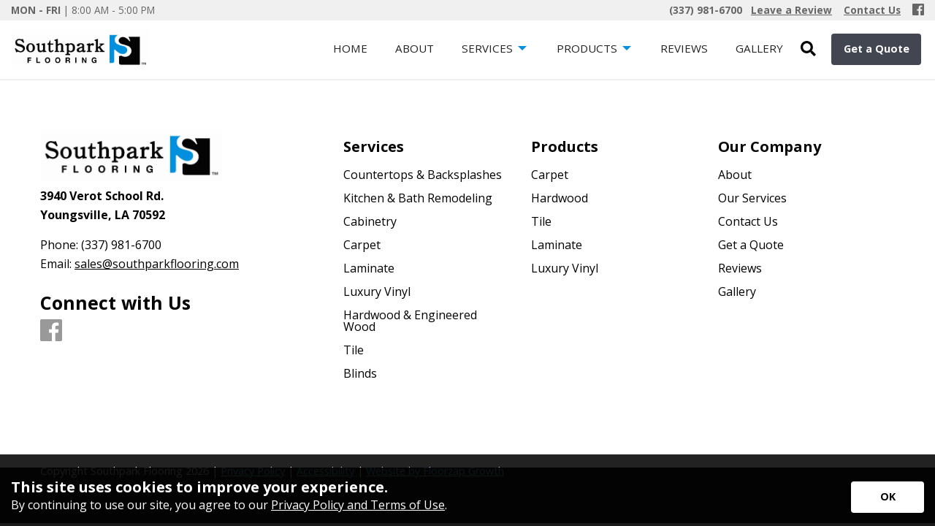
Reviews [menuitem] (684, 48)
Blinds (360, 373)
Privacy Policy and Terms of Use (358, 505)
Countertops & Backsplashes (422, 174)
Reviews (740, 268)
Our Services (752, 198)
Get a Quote (876, 49)
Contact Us (748, 221)
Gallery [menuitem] (759, 48)
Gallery (737, 291)
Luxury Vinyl (377, 291)
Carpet (362, 245)
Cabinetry (370, 221)
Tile (353, 350)
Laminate (368, 268)
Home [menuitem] (350, 48)
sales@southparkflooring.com (157, 264)
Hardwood (559, 198)
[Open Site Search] (808, 49)
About (735, 174)
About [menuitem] (414, 48)
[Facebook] (918, 10)
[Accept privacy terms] (887, 497)
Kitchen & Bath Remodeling (417, 198)
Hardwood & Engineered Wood (410, 320)
